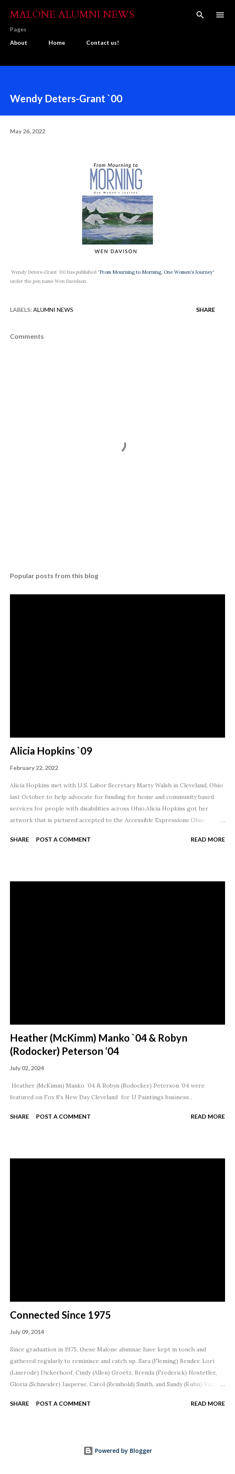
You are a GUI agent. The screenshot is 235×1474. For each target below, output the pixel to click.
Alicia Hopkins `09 (51, 751)
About (18, 42)
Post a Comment (63, 839)
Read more (208, 839)
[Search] (200, 15)
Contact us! (102, 42)
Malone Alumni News (72, 15)
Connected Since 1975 (60, 1315)
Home (56, 42)
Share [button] (205, 309)
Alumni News (53, 309)
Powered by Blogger (117, 1451)
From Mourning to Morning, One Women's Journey (156, 272)
